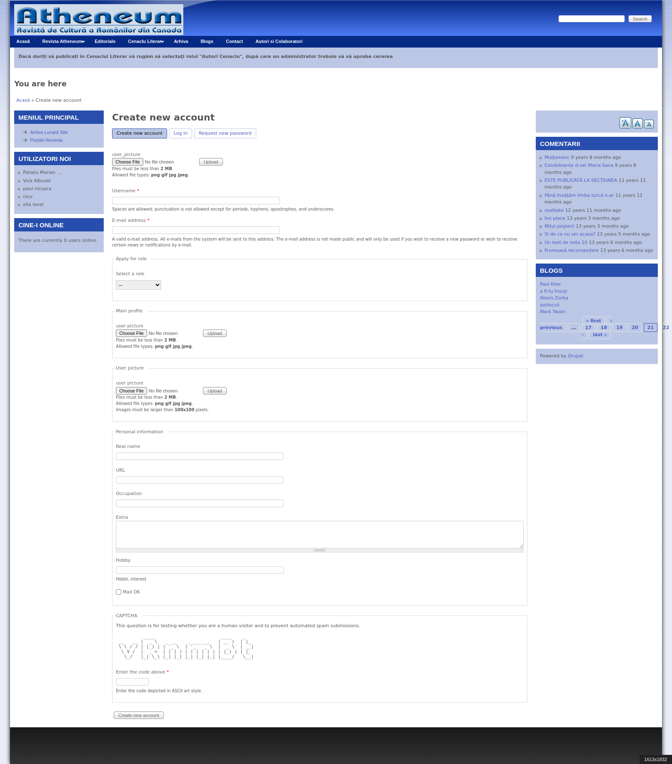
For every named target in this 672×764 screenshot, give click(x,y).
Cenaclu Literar (143, 43)
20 (635, 327)
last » (600, 334)
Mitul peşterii (560, 226)
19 (619, 327)
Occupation (129, 493)
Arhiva (181, 41)
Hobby (123, 560)
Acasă (23, 41)
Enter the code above (142, 672)
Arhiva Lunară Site (49, 132)
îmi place (555, 218)
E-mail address (131, 220)
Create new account (142, 132)
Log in (180, 133)
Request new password (225, 133)
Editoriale (105, 41)
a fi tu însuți (553, 291)
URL (120, 470)
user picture (129, 326)
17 (588, 327)
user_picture (126, 154)
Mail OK (131, 592)
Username (125, 191)
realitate (554, 210)
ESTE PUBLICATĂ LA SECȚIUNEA (581, 180)
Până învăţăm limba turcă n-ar (579, 195)
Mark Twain (552, 311)
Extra (122, 517)
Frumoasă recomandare (572, 250)
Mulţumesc (557, 157)
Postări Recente (46, 140)
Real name (128, 446)
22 (666, 327)
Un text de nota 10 (566, 242)
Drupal (575, 356)
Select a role (130, 273)
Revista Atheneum (60, 43)
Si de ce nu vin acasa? (570, 234)
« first (593, 321)
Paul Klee (550, 284)
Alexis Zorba (554, 298)
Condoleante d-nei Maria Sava (579, 165)
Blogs (207, 41)
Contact (234, 41)
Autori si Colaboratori (278, 41)
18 (604, 327)
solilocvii (550, 305)
